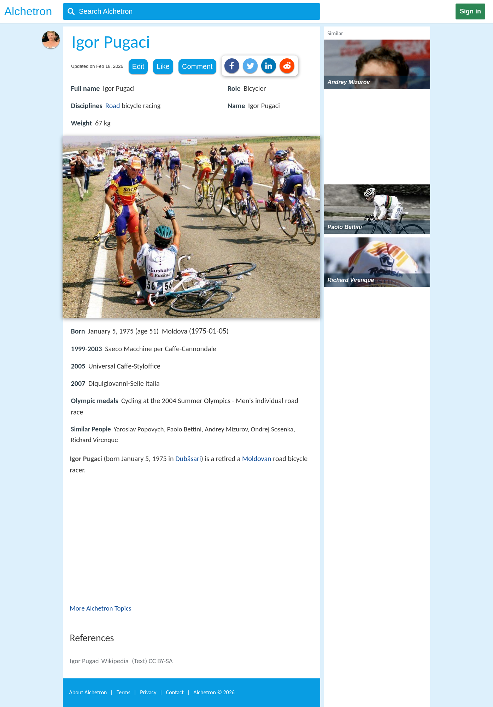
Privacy (148, 692)
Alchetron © (214, 692)
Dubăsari (188, 458)
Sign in (470, 11)
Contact (175, 692)
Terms (123, 692)
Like (163, 66)
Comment (197, 66)
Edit (138, 66)
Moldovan (256, 458)
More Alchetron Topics (100, 608)
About (88, 692)
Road (112, 105)
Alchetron (28, 11)
